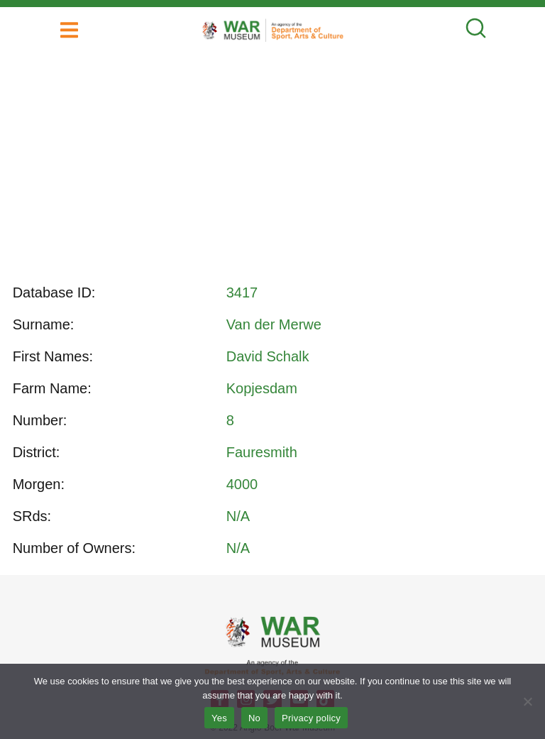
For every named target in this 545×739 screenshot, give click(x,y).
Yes (219, 718)
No (254, 718)
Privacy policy (311, 718)
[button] (69, 30)
